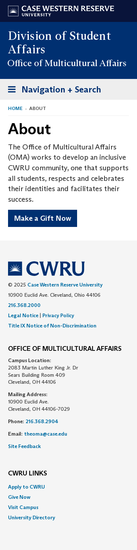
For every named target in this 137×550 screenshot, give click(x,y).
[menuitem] (68, 487)
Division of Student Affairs (59, 43)
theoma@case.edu (45, 433)
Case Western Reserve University (65, 284)
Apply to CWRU (26, 486)
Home (15, 108)
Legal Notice (23, 315)
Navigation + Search (52, 91)
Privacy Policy (58, 315)
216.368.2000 (24, 305)
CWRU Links (27, 473)
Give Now (19, 497)
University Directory (31, 517)
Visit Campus (23, 507)
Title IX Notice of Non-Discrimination (52, 325)
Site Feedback (24, 446)
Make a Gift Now (42, 218)
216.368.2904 (42, 421)
